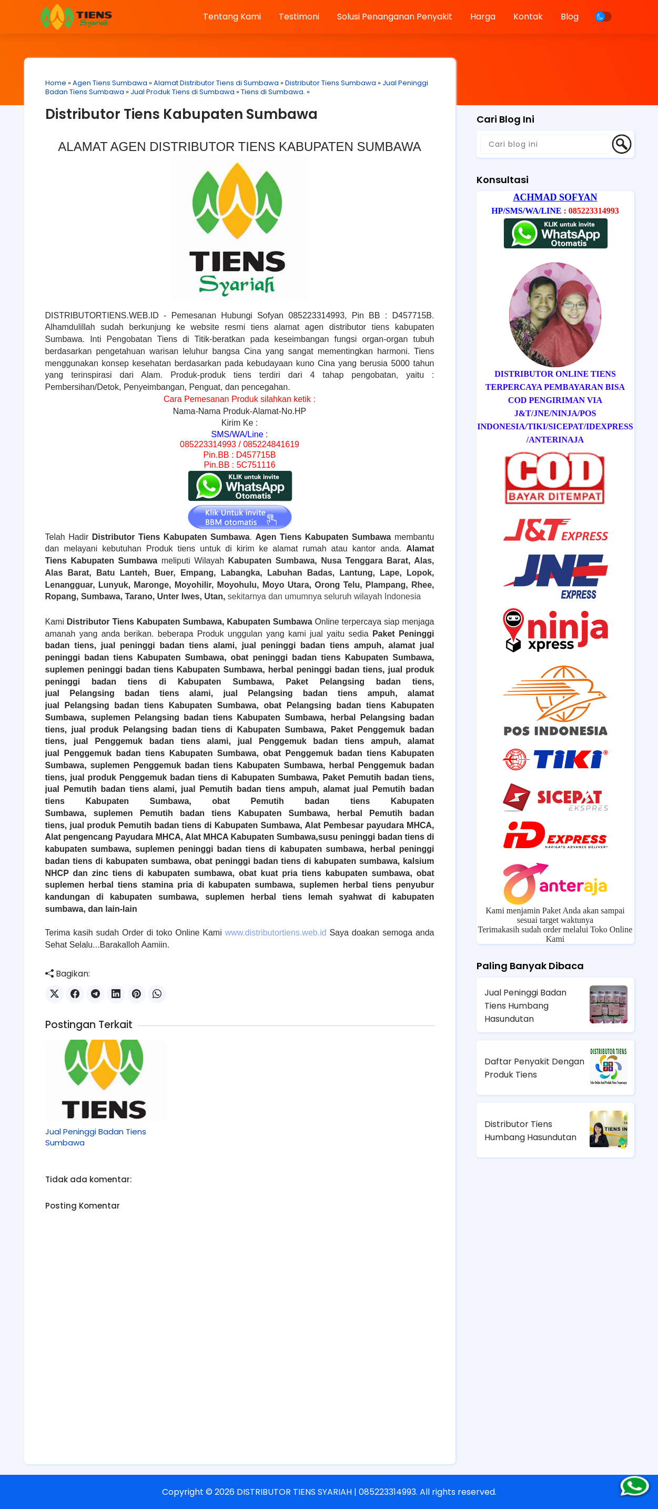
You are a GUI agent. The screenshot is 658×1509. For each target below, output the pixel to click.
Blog (570, 17)
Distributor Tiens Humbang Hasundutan (530, 1130)
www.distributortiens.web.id (276, 932)
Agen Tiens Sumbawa (110, 83)
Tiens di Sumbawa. (273, 92)
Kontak (528, 17)
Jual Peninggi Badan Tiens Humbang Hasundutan (525, 1006)
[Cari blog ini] (545, 144)
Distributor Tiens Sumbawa (330, 83)
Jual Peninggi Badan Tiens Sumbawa (95, 1137)
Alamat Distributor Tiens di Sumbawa (216, 83)
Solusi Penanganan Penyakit (394, 17)
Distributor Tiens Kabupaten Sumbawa (181, 114)
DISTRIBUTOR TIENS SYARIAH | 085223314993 (326, 1492)
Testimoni (299, 17)
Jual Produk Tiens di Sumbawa (182, 92)
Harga (482, 17)
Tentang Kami (232, 17)
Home (55, 83)
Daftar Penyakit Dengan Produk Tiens (534, 1068)
